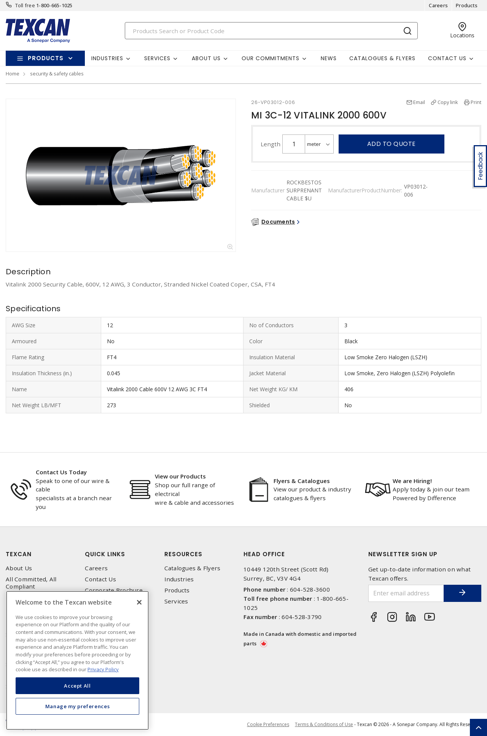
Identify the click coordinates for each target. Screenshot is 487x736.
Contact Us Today (61, 472)
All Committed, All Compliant (31, 583)
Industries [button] (107, 58)
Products (466, 5)
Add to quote (391, 143)
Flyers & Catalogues (302, 481)
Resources (183, 554)
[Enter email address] (406, 593)
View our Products (180, 476)
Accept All (77, 685)
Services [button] (157, 58)
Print (476, 102)
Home (12, 73)
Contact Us (100, 579)
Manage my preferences (77, 706)
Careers (438, 5)
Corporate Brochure (114, 590)
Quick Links (105, 554)
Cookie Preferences (268, 724)
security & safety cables (57, 73)
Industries (179, 579)
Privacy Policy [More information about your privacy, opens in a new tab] (103, 669)
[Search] (271, 30)
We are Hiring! (412, 481)
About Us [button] (206, 58)
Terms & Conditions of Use (324, 724)
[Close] (139, 602)
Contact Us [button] (447, 58)
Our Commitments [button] (270, 58)
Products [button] (46, 58)
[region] (77, 660)
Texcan (19, 554)
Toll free (25, 5)
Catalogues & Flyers (382, 58)
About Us (19, 568)
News (329, 58)
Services (176, 601)
